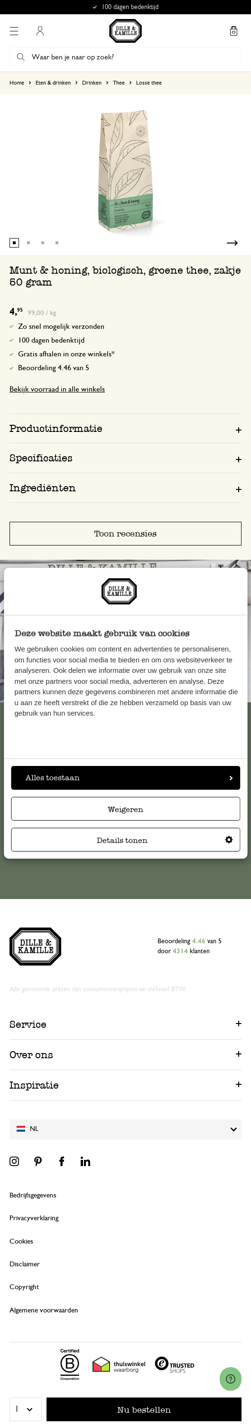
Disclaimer (24, 1264)
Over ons (31, 1055)
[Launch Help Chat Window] (231, 1379)
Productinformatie (55, 428)
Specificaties (41, 458)
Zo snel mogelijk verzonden (61, 326)
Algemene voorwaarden (43, 1310)
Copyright (24, 1287)
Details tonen (165, 840)
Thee (119, 83)
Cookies (21, 1241)
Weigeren (125, 809)
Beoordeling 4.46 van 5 (53, 368)
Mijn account (40, 31)
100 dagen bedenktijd (51, 340)
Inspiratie (34, 1085)
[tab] (125, 428)
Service (27, 1024)
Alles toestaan (129, 777)
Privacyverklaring (33, 1218)
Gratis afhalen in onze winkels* (66, 354)
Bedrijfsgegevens (32, 1195)
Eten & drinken (53, 83)
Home (16, 83)
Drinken (92, 83)
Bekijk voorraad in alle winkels (57, 389)
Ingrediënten (42, 488)
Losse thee (149, 83)
